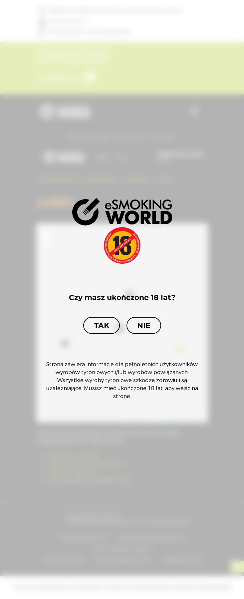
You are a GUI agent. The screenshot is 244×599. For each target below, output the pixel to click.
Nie (143, 325)
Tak (101, 325)
